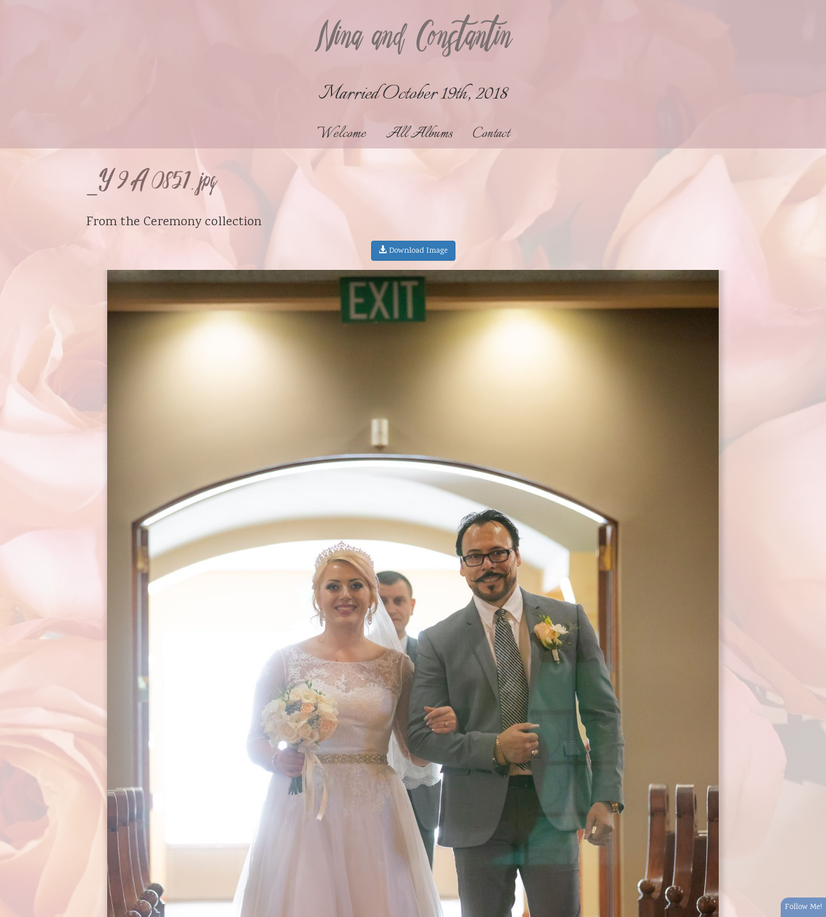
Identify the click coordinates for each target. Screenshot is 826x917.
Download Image (413, 251)
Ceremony (172, 222)
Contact (491, 134)
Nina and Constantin (413, 38)
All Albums (419, 134)
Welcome (341, 134)
